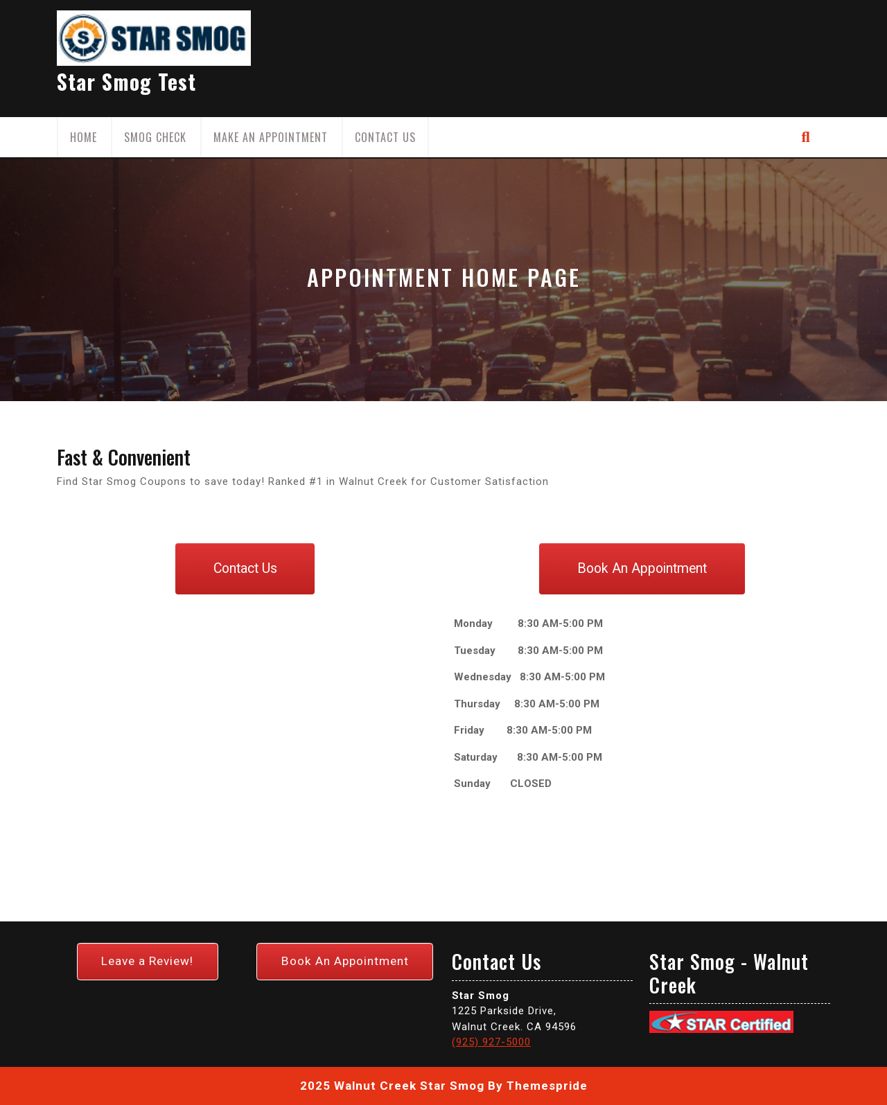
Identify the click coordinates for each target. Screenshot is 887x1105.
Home (83, 137)
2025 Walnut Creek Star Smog (392, 1086)
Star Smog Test (126, 81)
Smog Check (155, 137)
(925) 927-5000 (491, 1042)
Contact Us (385, 137)
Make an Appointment (270, 137)
